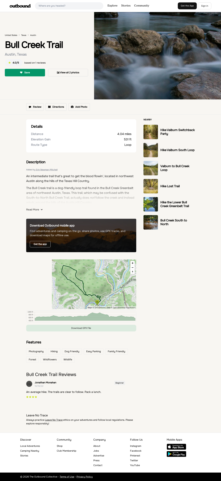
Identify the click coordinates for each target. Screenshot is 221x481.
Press (96, 460)
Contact (97, 465)
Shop (60, 446)
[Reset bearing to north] (132, 272)
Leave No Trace (54, 419)
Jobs (96, 450)
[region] (81, 284)
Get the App (187, 5)
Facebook (135, 450)
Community (141, 5)
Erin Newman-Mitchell (47, 169)
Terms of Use (67, 476)
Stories (126, 5)
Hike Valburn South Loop (177, 150)
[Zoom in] (132, 263)
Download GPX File (81, 328)
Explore (112, 5)
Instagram (135, 446)
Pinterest (135, 455)
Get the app (40, 244)
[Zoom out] (132, 267)
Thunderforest (100, 308)
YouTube (135, 465)
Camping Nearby (29, 450)
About (96, 446)
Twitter (134, 460)
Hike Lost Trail (170, 186)
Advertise (98, 455)
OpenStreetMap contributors (124, 308)
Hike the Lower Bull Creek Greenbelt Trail (174, 204)
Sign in (204, 5)
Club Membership (66, 450)
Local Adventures (30, 446)
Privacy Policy (84, 476)
